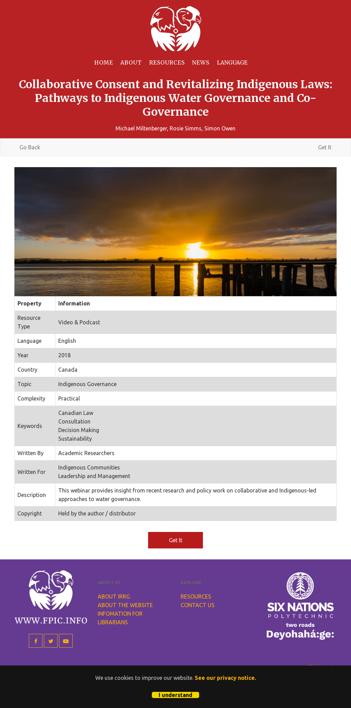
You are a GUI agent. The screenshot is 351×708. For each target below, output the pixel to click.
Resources (167, 62)
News (200, 62)
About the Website (125, 605)
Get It (324, 147)
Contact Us (198, 605)
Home (103, 62)
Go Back (30, 147)
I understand (175, 695)
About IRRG (114, 596)
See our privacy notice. (225, 678)
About (131, 62)
